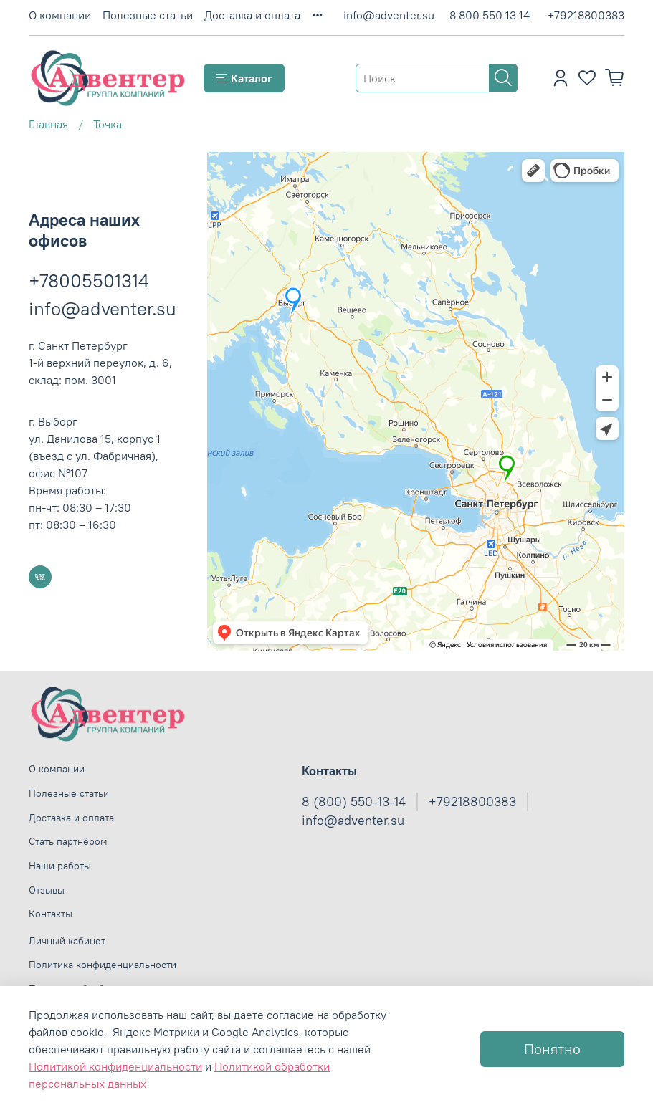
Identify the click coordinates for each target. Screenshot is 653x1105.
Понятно (552, 1049)
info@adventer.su (388, 15)
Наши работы (60, 865)
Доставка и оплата (252, 15)
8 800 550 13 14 (489, 15)
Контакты (50, 913)
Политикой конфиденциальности (115, 1066)
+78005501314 (89, 280)
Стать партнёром (68, 841)
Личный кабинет (67, 940)
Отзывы (47, 890)
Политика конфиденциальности (102, 964)
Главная (48, 124)
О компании (60, 15)
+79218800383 (586, 15)
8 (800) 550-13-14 (354, 802)
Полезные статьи (148, 15)
